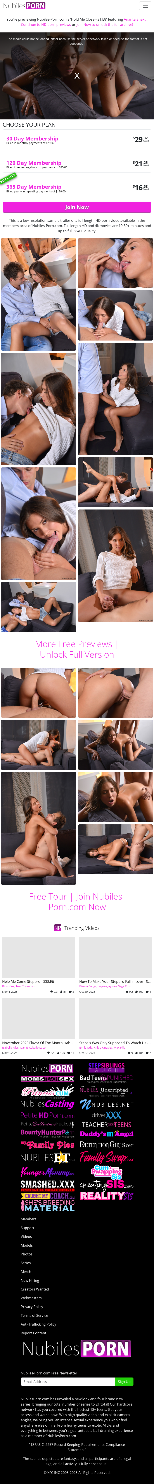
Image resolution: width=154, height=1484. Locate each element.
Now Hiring (30, 1280)
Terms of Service (34, 1315)
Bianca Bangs (87, 986)
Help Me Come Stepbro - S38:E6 (28, 981)
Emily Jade (85, 1047)
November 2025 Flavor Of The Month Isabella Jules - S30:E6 (50, 1042)
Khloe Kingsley (103, 1047)
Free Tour (48, 896)
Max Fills (119, 1047)
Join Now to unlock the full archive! (104, 24)
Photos (27, 1254)
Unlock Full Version (77, 654)
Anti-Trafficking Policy (38, 1324)
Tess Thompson (26, 986)
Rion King (8, 986)
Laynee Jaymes (107, 986)
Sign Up (124, 1381)
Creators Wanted (35, 1289)
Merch (26, 1271)
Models (27, 1245)
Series (26, 1262)
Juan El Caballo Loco (33, 1047)
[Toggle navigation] (145, 5)
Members (28, 1219)
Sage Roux (125, 986)
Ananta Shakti (135, 19)
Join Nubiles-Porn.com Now (86, 901)
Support (27, 1227)
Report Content (33, 1333)
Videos (26, 1236)
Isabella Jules (10, 1047)
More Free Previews (73, 644)
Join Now (77, 207)
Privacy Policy (32, 1306)
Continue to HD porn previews (46, 24)
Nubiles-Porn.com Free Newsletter (49, 1373)
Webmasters (31, 1298)
